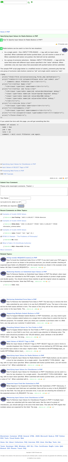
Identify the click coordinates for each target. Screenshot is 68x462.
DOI (8, 450)
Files (36, 448)
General (26, 438)
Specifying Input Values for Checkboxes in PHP (19, 164)
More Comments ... (7, 251)
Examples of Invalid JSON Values (14, 216)
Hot (7, 444)
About (11, 444)
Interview (31, 444)
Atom (42, 444)
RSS (2, 440)
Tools (7, 440)
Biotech (3, 450)
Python (62, 438)
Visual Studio (15, 440)
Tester (2, 448)
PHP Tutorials (8, 174)
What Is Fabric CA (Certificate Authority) (16, 245)
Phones (14, 450)
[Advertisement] (34, 17)
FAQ (25, 444)
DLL (32, 448)
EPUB (20, 438)
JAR (28, 448)
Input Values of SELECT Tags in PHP (15, 167)
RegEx (51, 448)
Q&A (61, 448)
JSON (37, 438)
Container (13, 438)
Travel (19, 450)
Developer (10, 448)
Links (57, 448)
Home (2, 32)
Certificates (43, 448)
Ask (59, 444)
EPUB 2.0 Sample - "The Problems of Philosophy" (20, 238)
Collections (19, 444)
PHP (8, 32)
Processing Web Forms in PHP (13, 170)
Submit (21, 207)
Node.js (51, 438)
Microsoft (44, 438)
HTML (32, 438)
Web (22, 440)
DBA (16, 448)
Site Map (48, 444)
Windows (22, 448)
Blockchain (4, 438)
